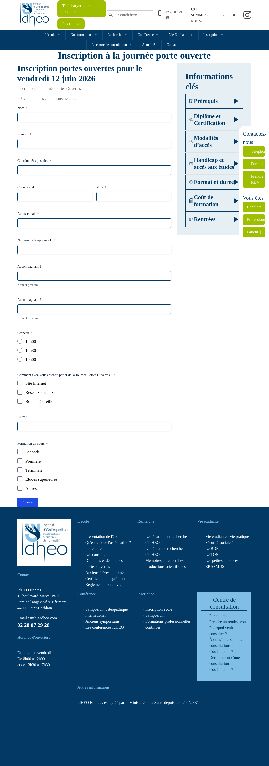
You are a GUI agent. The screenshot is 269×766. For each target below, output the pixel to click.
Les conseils (95, 554)
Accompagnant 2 (29, 300)
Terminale (34, 470)
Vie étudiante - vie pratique (227, 536)
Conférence (148, 35)
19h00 (31, 359)
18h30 (31, 350)
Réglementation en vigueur (107, 584)
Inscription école (159, 609)
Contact (172, 45)
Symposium (155, 615)
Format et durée (212, 182)
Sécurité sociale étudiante (226, 542)
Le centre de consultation (112, 45)
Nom (23, 108)
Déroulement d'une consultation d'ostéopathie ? (225, 663)
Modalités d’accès (204, 141)
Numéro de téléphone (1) (37, 240)
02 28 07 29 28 (34, 625)
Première (33, 461)
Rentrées (203, 219)
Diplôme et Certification (207, 119)
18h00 (31, 341)
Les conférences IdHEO (105, 627)
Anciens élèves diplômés (105, 572)
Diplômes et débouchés (104, 560)
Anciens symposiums (103, 621)
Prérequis (204, 101)
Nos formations (84, 35)
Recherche (118, 35)
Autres (31, 488)
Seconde (33, 452)
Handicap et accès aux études (212, 163)
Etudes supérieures (42, 479)
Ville (101, 187)
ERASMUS (215, 566)
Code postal (27, 187)
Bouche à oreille (39, 401)
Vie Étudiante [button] (181, 35)
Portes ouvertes (98, 566)
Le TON (212, 554)
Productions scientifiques (166, 566)
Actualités (149, 45)
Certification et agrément (106, 578)
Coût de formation (204, 200)
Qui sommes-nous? (199, 15)
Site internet (36, 383)
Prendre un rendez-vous (229, 622)
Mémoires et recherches (165, 560)
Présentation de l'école (103, 536)
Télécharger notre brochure (76, 9)
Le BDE (212, 548)
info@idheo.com (43, 618)
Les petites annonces (222, 560)
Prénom (25, 134)
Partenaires (94, 548)
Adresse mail (28, 214)
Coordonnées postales (34, 161)
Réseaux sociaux (40, 392)
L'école (52, 35)
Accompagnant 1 (29, 266)
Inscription (71, 24)
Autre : (22, 417)
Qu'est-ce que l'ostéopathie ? (108, 542)
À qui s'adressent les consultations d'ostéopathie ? (226, 646)
